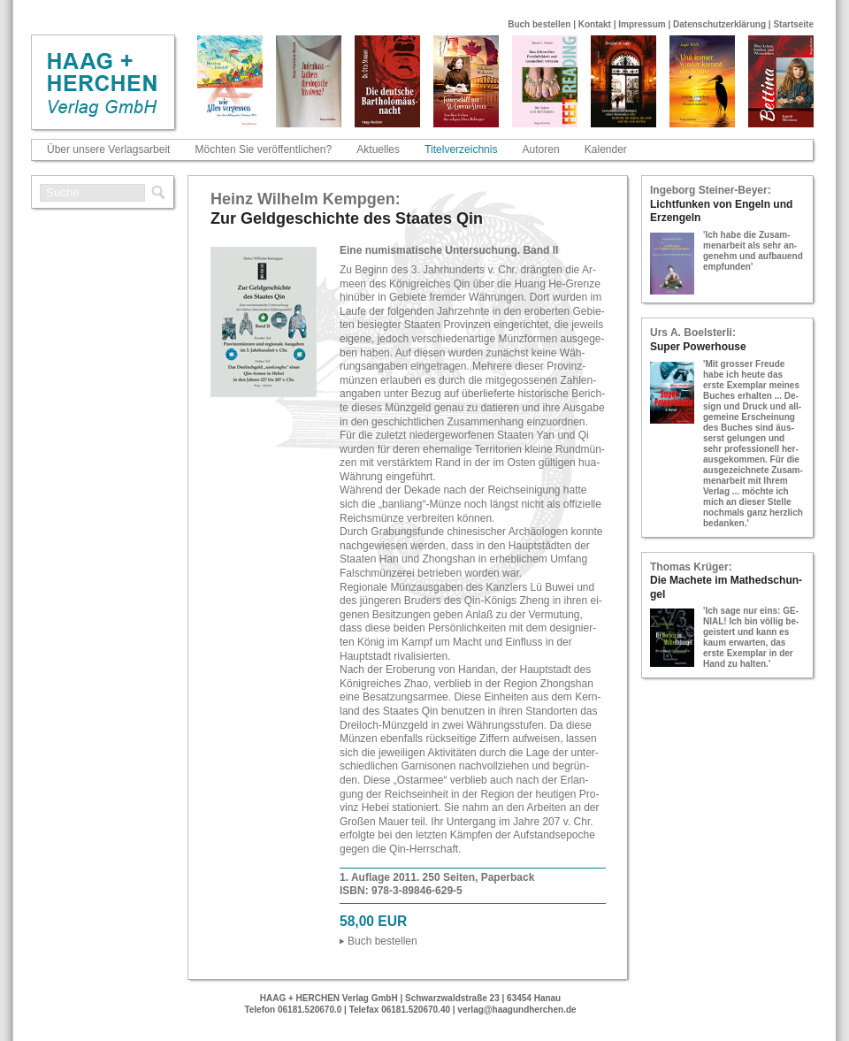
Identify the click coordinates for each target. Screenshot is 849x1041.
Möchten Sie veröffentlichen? (264, 149)
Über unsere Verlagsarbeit (108, 149)
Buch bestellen (539, 24)
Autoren (541, 149)
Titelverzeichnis (460, 149)
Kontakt (594, 24)
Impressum (641, 24)
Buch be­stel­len (382, 941)
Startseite (793, 24)
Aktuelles (378, 149)
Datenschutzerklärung (719, 24)
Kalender (606, 149)
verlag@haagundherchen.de (516, 1009)
